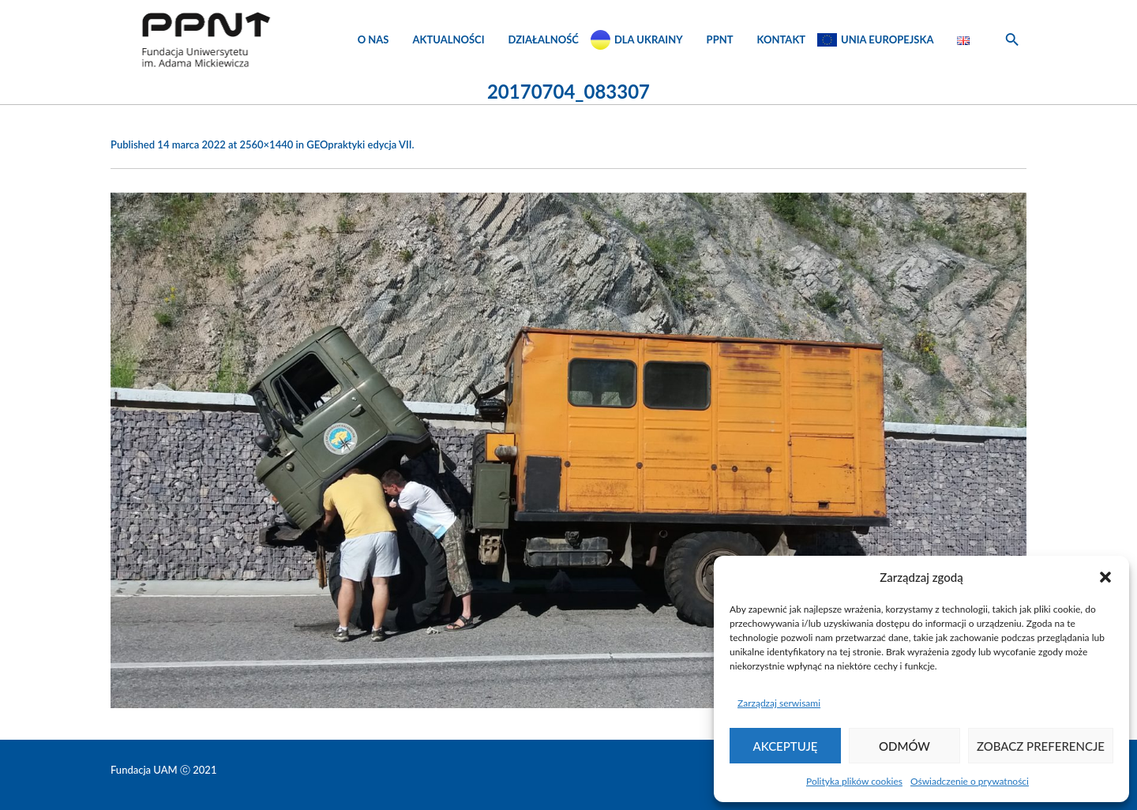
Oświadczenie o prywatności (969, 781)
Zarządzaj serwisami (778, 703)
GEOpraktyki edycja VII (358, 144)
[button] (1105, 577)
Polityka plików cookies (854, 781)
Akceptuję (785, 746)
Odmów (904, 746)
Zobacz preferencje (1041, 746)
